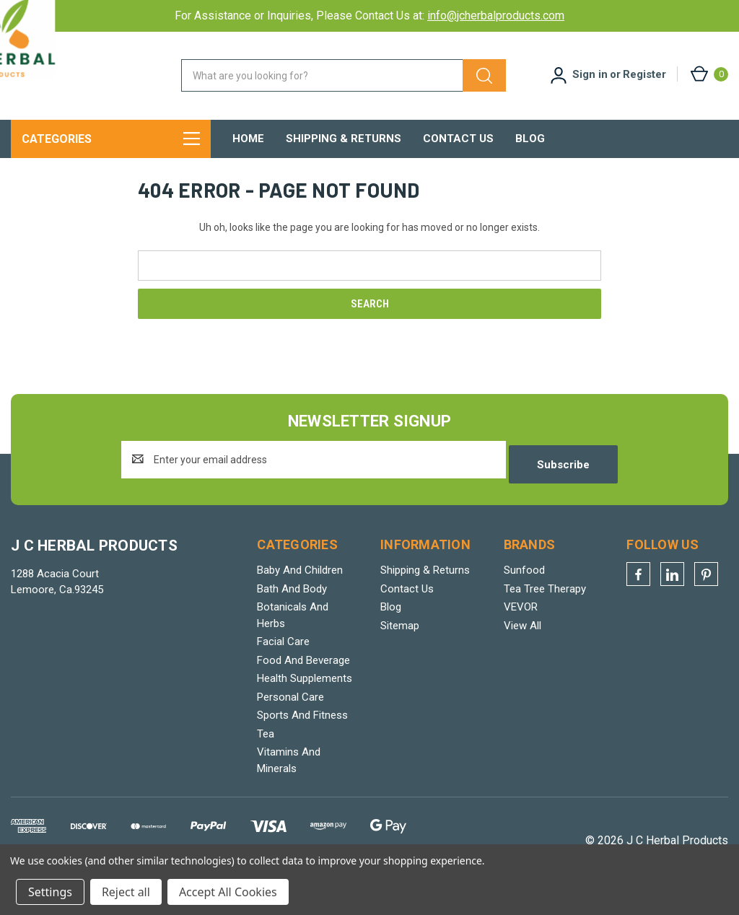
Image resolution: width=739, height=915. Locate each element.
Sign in (590, 74)
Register (644, 74)
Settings (50, 892)
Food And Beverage (303, 675)
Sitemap (399, 640)
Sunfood (524, 585)
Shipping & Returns (343, 138)
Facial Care (283, 656)
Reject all (126, 892)
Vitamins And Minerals (288, 775)
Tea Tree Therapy (545, 603)
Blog (530, 138)
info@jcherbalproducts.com (495, 15)
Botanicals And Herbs (292, 630)
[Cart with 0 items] (708, 74)
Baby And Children (300, 585)
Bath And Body (292, 603)
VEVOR (521, 622)
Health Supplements (304, 693)
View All (522, 640)
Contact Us (458, 138)
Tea (265, 749)
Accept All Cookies (228, 892)
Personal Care (290, 712)
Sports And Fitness (302, 730)
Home (248, 138)
